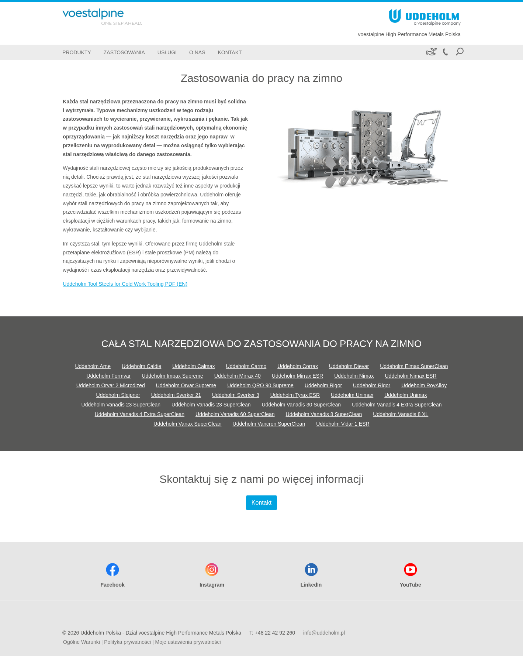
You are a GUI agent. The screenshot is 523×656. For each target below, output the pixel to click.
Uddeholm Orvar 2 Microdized (110, 385)
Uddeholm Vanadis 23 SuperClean (121, 405)
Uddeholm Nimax (354, 376)
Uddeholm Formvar (108, 376)
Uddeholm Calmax (193, 366)
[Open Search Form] (459, 52)
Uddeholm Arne (93, 366)
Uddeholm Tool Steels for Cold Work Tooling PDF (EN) (125, 284)
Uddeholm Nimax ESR (411, 376)
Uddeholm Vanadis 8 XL (400, 414)
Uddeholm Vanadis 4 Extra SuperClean (396, 405)
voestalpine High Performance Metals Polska (409, 34)
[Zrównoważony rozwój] (431, 52)
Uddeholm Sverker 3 (235, 395)
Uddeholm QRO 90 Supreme (260, 385)
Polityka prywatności (127, 642)
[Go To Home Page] (114, 16)
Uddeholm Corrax (297, 366)
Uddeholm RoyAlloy (424, 385)
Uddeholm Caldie (141, 366)
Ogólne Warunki (81, 642)
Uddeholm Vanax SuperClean (187, 424)
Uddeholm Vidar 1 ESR (342, 424)
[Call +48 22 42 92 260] (445, 52)
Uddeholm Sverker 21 (176, 395)
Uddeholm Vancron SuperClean (269, 424)
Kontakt (261, 502)
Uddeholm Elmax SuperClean (414, 366)
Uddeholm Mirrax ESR (297, 376)
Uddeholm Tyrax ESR (295, 395)
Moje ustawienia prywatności (188, 642)
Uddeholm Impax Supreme (172, 376)
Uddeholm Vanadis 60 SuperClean (235, 414)
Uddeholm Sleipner (118, 395)
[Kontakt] (229, 52)
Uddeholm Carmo (246, 366)
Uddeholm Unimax (352, 395)
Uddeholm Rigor (323, 385)
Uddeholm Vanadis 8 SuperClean (324, 414)
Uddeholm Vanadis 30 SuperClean (301, 405)
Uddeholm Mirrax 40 (237, 376)
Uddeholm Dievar (349, 366)
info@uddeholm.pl (324, 633)
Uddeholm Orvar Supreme (186, 385)
